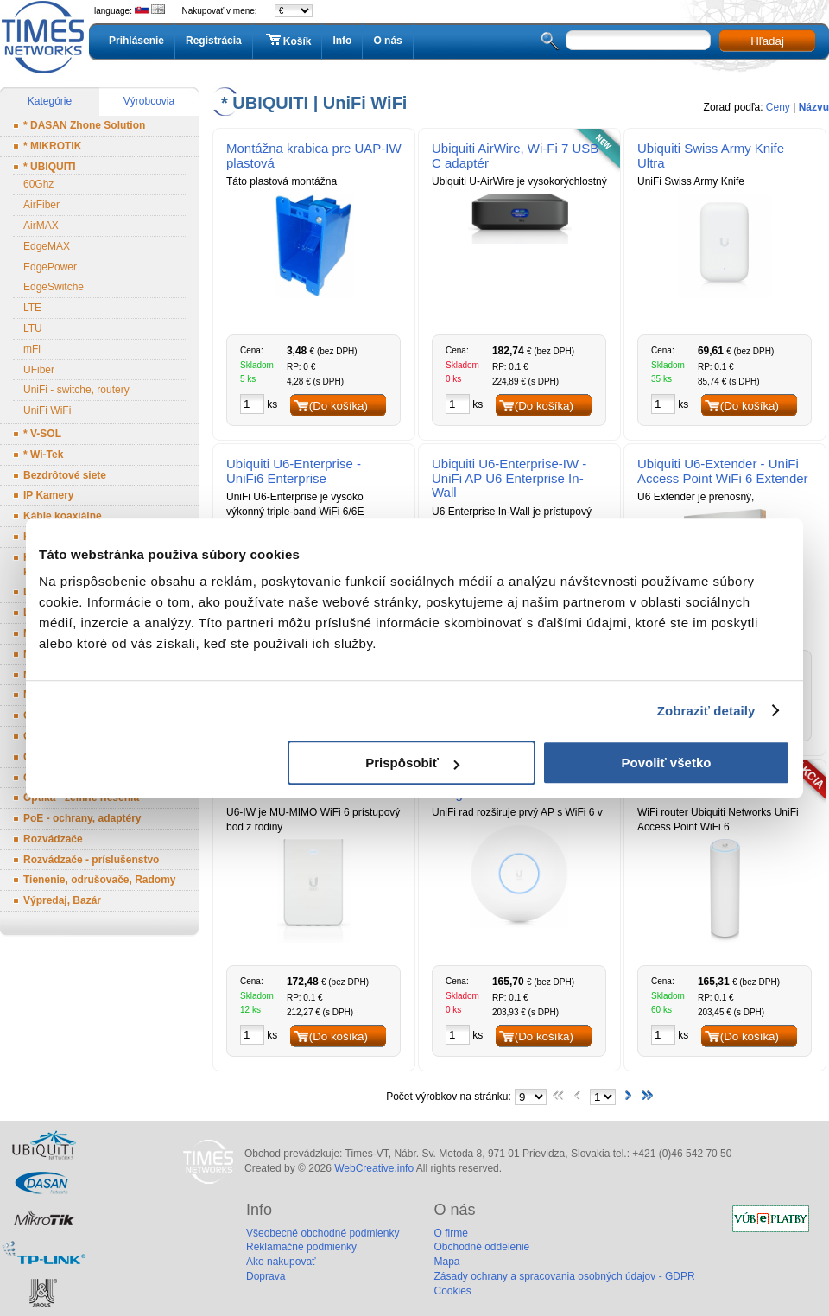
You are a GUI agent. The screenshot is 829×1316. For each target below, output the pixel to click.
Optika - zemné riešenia (81, 798)
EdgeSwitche (53, 287)
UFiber (38, 370)
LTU (32, 328)
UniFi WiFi (47, 410)
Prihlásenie (136, 41)
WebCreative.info (374, 1168)
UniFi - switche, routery (76, 390)
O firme (450, 1233)
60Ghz (38, 184)
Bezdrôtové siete (64, 475)
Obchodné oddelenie (481, 1247)
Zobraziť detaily (706, 710)
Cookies (452, 1291)
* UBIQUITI (49, 167)
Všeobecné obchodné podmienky (322, 1233)
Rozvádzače (53, 839)
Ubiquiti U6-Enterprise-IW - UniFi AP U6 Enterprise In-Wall (509, 478)
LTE (32, 308)
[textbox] (638, 40)
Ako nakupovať (281, 1262)
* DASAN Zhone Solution (84, 125)
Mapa (446, 1262)
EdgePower (50, 267)
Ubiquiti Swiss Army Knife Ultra (710, 155)
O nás (387, 41)
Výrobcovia (148, 101)
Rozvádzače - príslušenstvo (91, 860)
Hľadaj (767, 41)
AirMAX (41, 225)
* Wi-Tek (43, 454)
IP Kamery (48, 495)
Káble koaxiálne (62, 516)
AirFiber (41, 205)
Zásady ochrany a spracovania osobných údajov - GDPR (563, 1276)
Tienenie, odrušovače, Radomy (99, 880)
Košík (287, 41)
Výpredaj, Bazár (62, 900)
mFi (32, 349)
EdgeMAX (46, 246)
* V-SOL (42, 434)
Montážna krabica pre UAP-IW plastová (314, 155)
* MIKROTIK (52, 146)
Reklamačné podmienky (301, 1247)
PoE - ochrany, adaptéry (82, 818)
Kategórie (50, 101)
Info (341, 41)
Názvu (814, 107)
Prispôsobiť (412, 762)
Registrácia (214, 41)
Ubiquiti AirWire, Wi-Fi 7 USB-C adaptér (517, 155)
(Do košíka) (338, 405)
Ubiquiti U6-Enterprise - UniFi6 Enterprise (293, 471)
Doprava (265, 1276)
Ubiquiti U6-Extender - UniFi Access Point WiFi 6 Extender (722, 471)
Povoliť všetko (667, 762)
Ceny (778, 107)
